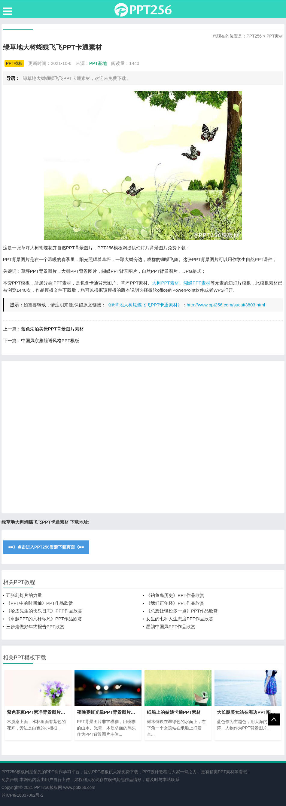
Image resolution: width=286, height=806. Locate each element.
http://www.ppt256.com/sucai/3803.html (226, 304)
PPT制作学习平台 (62, 771)
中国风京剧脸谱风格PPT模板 (50, 340)
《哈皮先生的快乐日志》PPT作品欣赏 (44, 610)
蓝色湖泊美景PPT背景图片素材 (52, 328)
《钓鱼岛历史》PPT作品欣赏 (175, 595)
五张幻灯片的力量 (24, 595)
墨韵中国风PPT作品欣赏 (170, 626)
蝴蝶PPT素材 (197, 282)
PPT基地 (98, 63)
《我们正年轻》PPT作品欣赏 (175, 603)
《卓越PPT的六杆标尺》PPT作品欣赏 (44, 618)
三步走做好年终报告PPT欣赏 (35, 626)
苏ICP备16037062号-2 (23, 795)
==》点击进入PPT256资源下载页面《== (46, 547)
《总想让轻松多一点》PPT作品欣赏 (182, 610)
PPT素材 (274, 36)
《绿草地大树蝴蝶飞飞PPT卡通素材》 (144, 304)
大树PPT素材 (165, 282)
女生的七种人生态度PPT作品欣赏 (179, 618)
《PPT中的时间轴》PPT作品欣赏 (39, 603)
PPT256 (254, 36)
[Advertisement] (143, 437)
